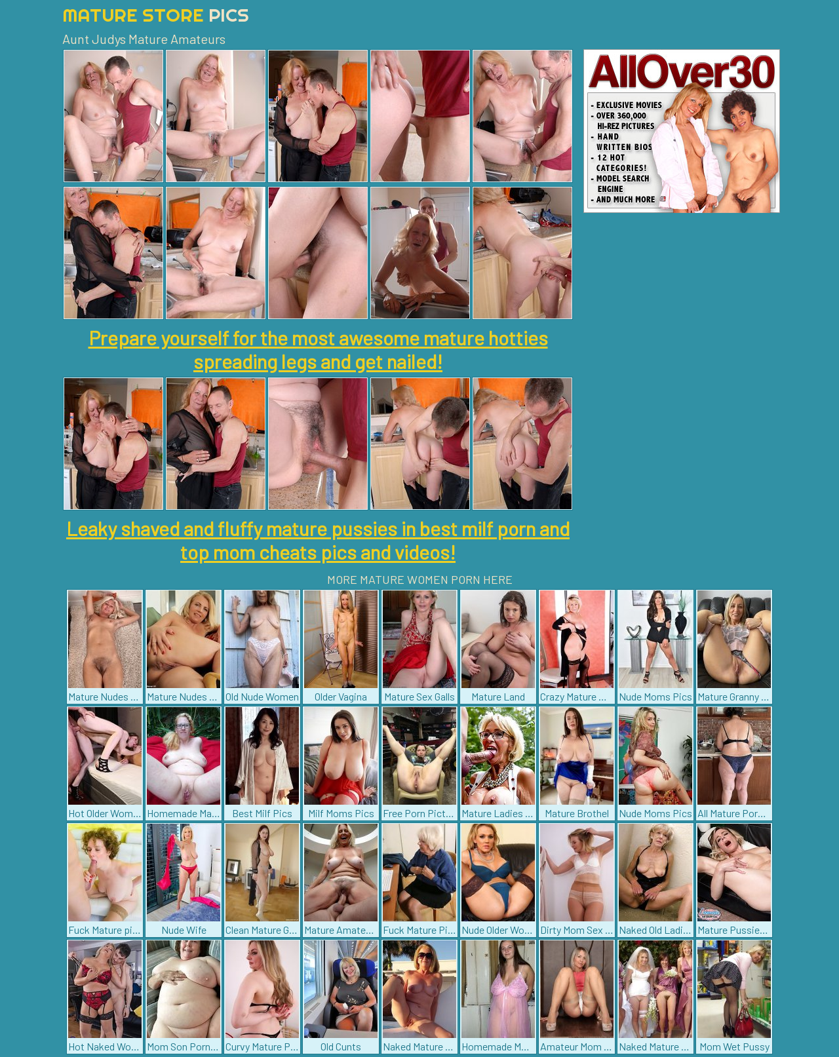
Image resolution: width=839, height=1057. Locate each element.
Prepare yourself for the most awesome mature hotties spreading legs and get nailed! (318, 349)
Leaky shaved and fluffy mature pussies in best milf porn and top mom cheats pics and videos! (318, 540)
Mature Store (155, 14)
